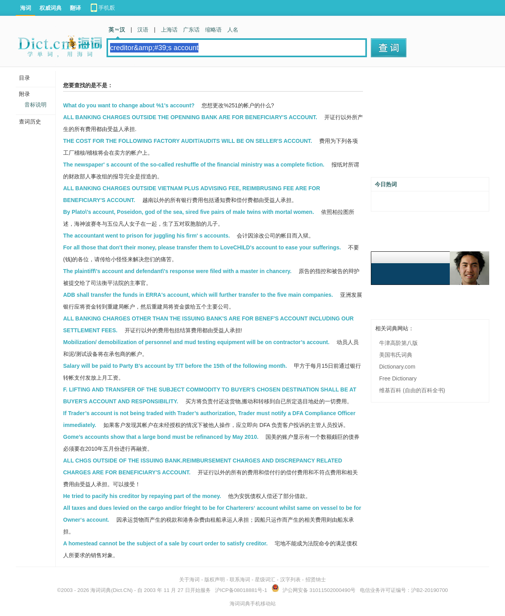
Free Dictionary (398, 378)
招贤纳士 (315, 579)
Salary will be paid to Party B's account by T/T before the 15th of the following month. (175, 366)
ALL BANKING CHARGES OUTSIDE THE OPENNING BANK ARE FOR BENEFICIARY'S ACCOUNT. (190, 117)
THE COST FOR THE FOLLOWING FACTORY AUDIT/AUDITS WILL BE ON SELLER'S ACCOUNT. (187, 141)
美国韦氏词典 (395, 355)
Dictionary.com (397, 366)
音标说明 (35, 104)
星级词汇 (265, 579)
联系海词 (240, 579)
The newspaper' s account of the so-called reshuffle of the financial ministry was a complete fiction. (193, 164)
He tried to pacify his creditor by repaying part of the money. (142, 496)
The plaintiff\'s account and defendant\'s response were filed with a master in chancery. (177, 271)
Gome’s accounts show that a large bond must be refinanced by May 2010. (160, 437)
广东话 (191, 29)
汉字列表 (290, 579)
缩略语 (213, 29)
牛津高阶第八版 (398, 343)
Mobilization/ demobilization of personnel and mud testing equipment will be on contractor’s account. (196, 342)
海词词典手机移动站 (253, 604)
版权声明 (214, 579)
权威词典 (50, 8)
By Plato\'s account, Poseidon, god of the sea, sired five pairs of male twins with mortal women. (188, 212)
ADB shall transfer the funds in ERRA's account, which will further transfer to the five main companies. (198, 295)
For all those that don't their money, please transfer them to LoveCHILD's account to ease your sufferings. (202, 247)
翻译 (75, 8)
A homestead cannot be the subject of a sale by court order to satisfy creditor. (165, 543)
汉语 (142, 29)
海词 (25, 8)
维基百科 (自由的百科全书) (412, 390)
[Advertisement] (430, 125)
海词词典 (100, 590)
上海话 (169, 29)
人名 (232, 29)
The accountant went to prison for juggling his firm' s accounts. (146, 235)
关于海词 (189, 579)
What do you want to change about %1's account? (129, 105)
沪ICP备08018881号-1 (241, 590)
